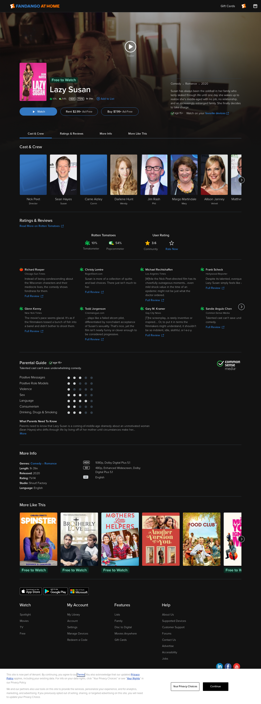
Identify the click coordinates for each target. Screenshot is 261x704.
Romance (50, 463)
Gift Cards (121, 640)
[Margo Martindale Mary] (184, 180)
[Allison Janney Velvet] (214, 180)
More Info (106, 133)
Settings (72, 627)
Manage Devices (77, 633)
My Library (73, 614)
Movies (24, 621)
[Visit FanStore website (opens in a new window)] (255, 6)
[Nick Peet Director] (33, 180)
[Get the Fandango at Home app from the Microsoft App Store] (79, 591)
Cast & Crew (36, 133)
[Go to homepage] (35, 6)
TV (21, 627)
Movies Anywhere (126, 633)
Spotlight (25, 614)
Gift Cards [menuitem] (228, 6)
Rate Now (172, 249)
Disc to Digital (123, 627)
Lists (117, 614)
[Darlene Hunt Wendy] (123, 180)
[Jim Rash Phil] (154, 180)
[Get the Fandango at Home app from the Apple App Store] (31, 591)
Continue (215, 686)
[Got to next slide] (241, 180)
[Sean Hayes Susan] (63, 180)
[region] (130, 686)
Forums (166, 633)
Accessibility (169, 652)
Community (151, 249)
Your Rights (133, 678)
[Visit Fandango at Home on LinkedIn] (219, 667)
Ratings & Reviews (71, 133)
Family (119, 621)
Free (22, 633)
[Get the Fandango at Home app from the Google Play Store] (55, 591)
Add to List (107, 99)
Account (72, 621)
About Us (168, 614)
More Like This (137, 133)
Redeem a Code (77, 640)
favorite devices (217, 113)
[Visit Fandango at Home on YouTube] (236, 667)
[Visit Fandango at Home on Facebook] (228, 667)
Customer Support (173, 627)
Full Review (34, 296)
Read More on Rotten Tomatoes (42, 226)
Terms (81, 674)
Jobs (165, 658)
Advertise (168, 646)
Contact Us (169, 640)
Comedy (36, 463)
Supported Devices (174, 621)
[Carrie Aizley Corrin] (93, 180)
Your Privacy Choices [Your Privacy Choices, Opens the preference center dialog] (185, 686)
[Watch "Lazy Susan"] (38, 111)
